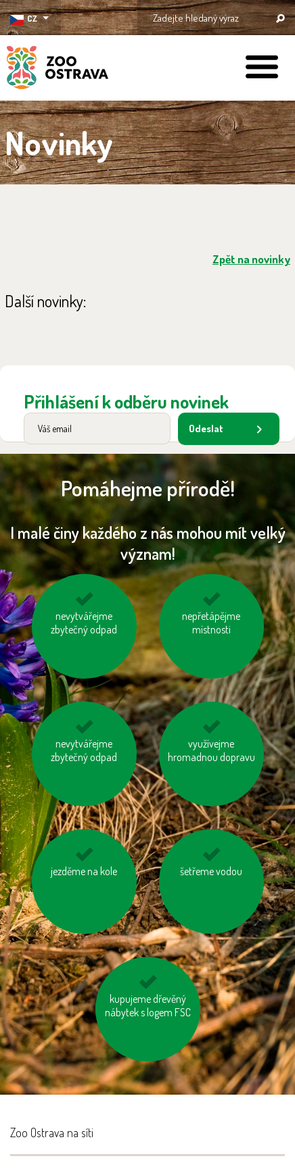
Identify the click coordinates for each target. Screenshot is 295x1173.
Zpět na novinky (251, 259)
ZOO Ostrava (57, 69)
